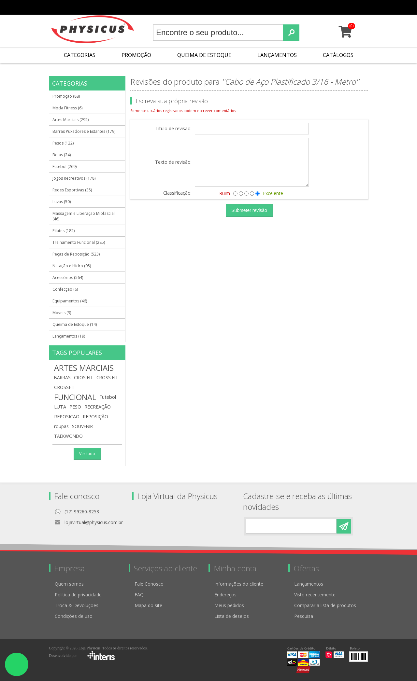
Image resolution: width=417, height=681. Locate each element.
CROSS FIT (107, 377)
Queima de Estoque (204, 55)
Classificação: (177, 193)
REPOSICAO (66, 416)
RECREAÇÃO (97, 407)
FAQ (139, 594)
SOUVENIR (82, 426)
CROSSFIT (65, 387)
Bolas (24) (61, 155)
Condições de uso (74, 616)
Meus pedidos (279, 7)
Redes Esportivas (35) (72, 190)
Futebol (107, 397)
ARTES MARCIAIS (84, 368)
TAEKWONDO (68, 436)
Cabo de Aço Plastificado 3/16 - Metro (290, 81)
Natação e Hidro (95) (71, 266)
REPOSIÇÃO (95, 416)
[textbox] (218, 32)
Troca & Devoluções (76, 605)
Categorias (79, 55)
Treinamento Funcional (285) (78, 242)
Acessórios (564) (67, 277)
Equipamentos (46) (69, 301)
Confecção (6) (65, 289)
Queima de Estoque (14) (74, 324)
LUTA (60, 407)
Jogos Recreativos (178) (73, 178)
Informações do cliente (238, 584)
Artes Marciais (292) (70, 119)
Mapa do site (148, 605)
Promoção (136, 55)
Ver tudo (87, 453)
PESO (75, 407)
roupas (61, 426)
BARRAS (62, 377)
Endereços (225, 594)
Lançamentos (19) (68, 336)
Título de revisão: (173, 129)
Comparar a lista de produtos (325, 605)
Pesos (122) (63, 143)
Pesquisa (303, 616)
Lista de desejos (231, 616)
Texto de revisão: (173, 162)
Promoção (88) (66, 96)
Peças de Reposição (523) (76, 254)
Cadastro (251, 7)
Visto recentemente (315, 594)
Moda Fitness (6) (67, 108)
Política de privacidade (78, 594)
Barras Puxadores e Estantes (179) (83, 131)
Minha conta (309, 7)
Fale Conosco (149, 584)
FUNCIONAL (75, 397)
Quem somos (69, 584)
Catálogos (338, 55)
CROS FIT (83, 377)
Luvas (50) (61, 201)
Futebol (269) (64, 166)
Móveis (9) (61, 312)
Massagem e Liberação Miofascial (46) (83, 216)
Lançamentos (277, 55)
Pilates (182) (63, 230)
